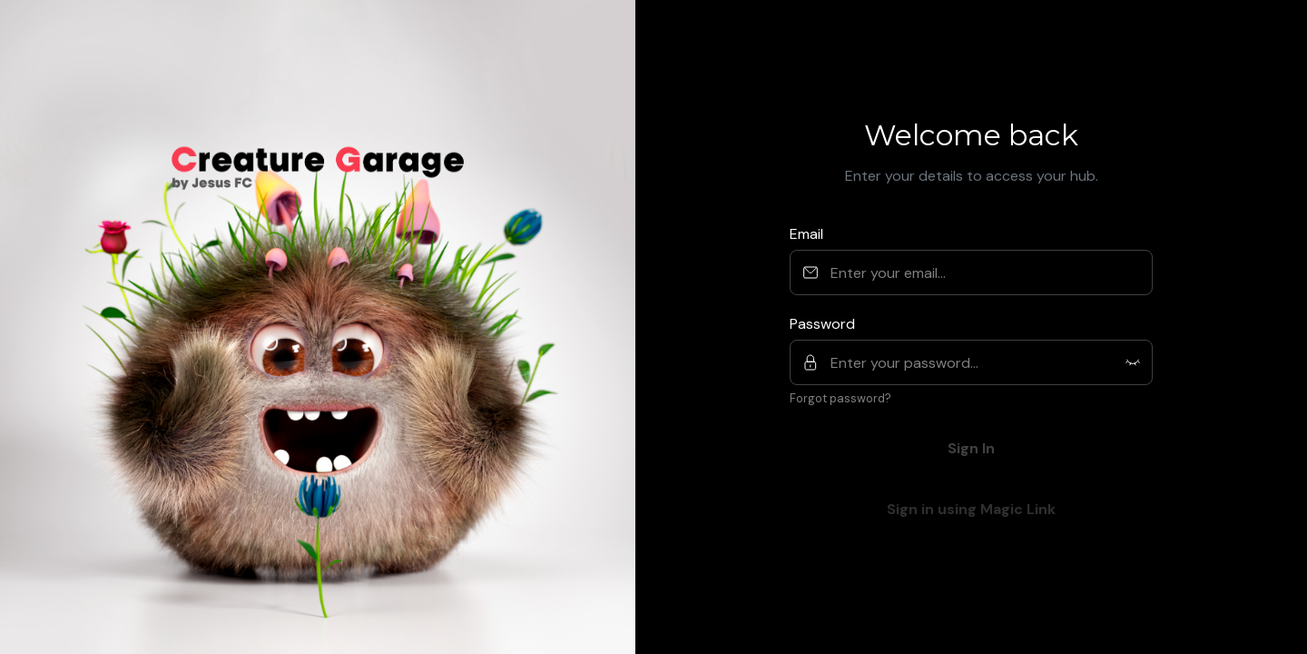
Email (806, 233)
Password (822, 323)
